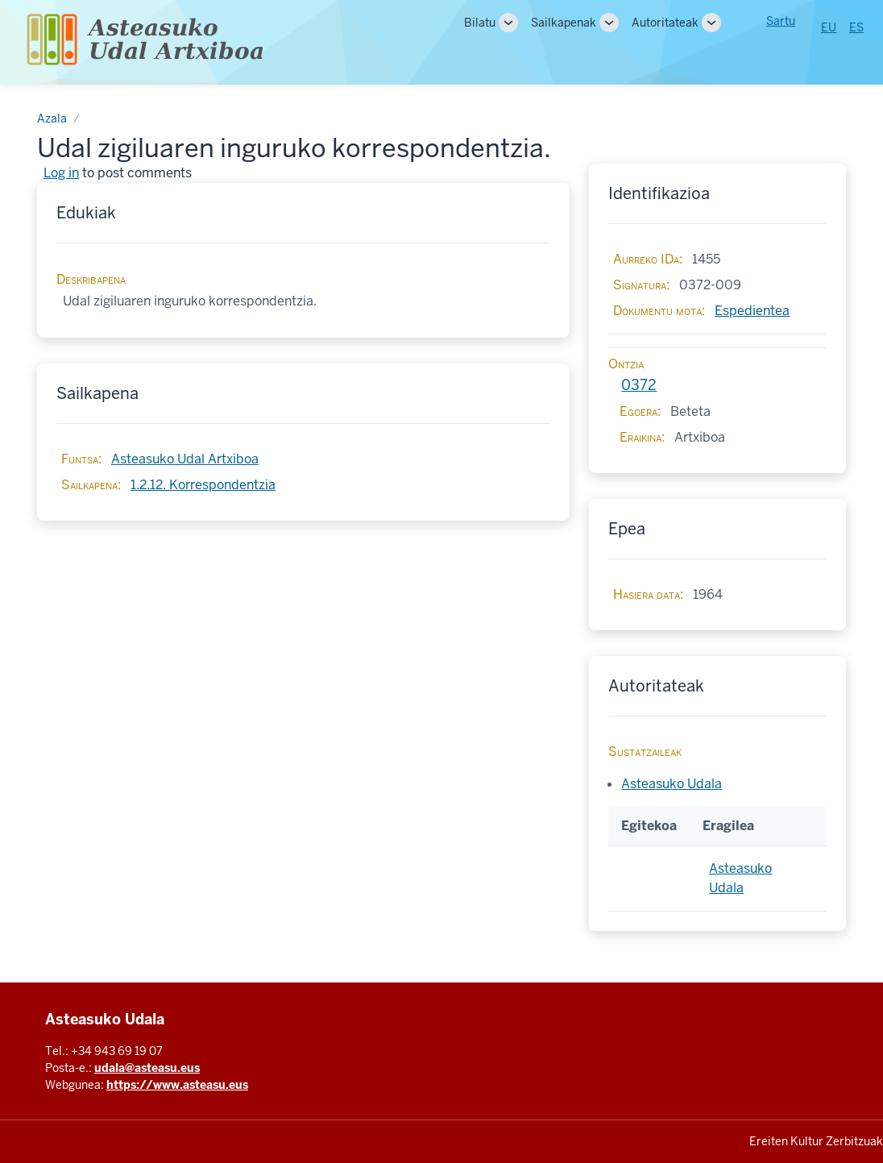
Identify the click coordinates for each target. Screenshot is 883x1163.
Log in (61, 172)
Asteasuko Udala (671, 783)
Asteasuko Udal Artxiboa (185, 459)
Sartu (780, 21)
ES (856, 27)
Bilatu (479, 22)
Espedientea (752, 310)
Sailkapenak (563, 22)
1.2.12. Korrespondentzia (203, 484)
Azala (52, 118)
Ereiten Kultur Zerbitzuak (816, 1141)
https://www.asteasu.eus (177, 1085)
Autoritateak (665, 22)
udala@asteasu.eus (147, 1068)
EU (828, 27)
